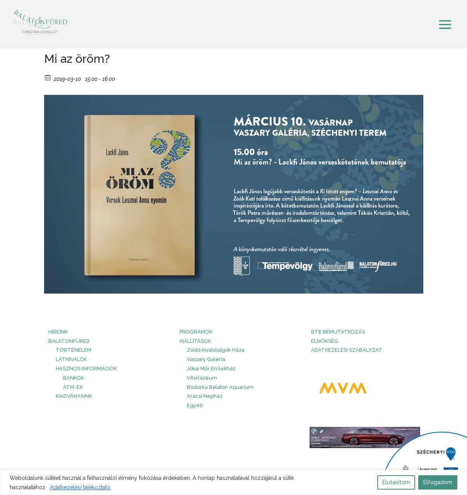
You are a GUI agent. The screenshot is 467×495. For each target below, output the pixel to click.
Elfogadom (437, 482)
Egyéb (195, 405)
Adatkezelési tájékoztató (80, 487)
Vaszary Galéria (206, 359)
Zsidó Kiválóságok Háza (216, 350)
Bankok (73, 378)
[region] (233, 482)
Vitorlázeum (202, 378)
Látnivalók (71, 359)
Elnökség (324, 341)
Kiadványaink (74, 396)
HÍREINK (58, 332)
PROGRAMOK (196, 332)
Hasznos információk (86, 368)
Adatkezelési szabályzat (346, 350)
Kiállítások (195, 341)
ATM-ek (73, 387)
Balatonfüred (69, 341)
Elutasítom (396, 482)
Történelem (73, 350)
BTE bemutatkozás (338, 332)
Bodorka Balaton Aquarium (220, 387)
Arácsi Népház (204, 396)
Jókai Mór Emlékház (211, 368)
